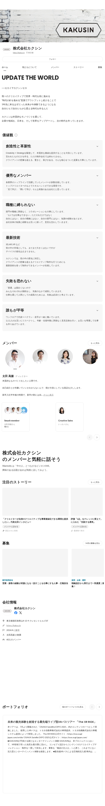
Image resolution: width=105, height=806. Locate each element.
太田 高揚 (8, 376)
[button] (97, 146)
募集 (100, 67)
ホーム (5, 67)
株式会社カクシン (27, 48)
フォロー (52, 59)
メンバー (55, 67)
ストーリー (78, 67)
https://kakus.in (19, 53)
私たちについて (29, 67)
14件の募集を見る (92, 543)
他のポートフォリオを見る (72, 707)
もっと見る (95, 343)
